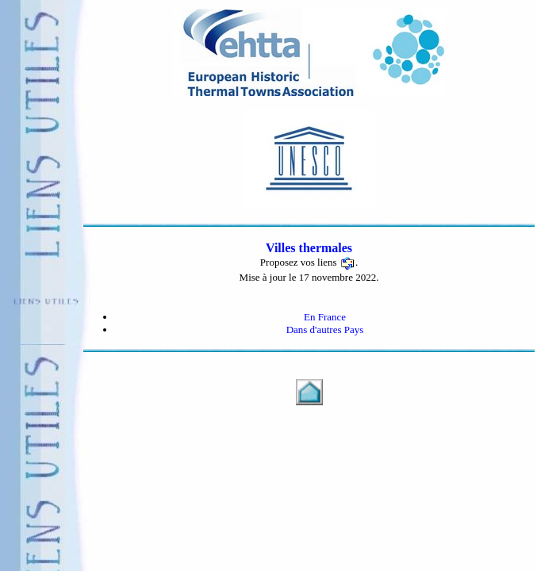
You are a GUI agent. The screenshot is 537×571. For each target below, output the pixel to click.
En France (325, 317)
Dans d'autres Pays (325, 329)
